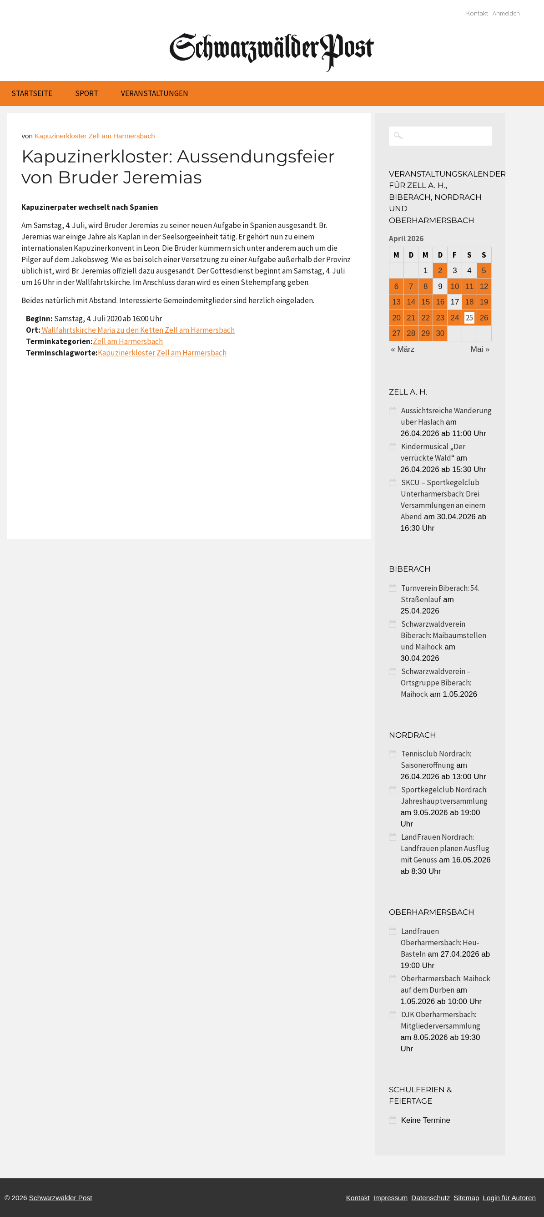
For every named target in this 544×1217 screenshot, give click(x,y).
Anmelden (506, 13)
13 (396, 302)
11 (469, 286)
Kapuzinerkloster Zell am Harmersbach (95, 136)
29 (425, 333)
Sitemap (466, 1198)
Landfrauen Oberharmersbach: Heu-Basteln (440, 942)
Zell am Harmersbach (128, 341)
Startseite (31, 93)
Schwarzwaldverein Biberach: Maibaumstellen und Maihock (443, 635)
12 (484, 286)
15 (425, 302)
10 (454, 286)
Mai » (480, 349)
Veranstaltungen (154, 93)
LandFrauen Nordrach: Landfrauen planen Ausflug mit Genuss (445, 848)
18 (469, 302)
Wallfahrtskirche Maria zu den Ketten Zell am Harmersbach (137, 330)
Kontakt (477, 13)
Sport (86, 93)
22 (425, 318)
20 (396, 318)
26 (484, 318)
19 (484, 302)
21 (411, 318)
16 (440, 302)
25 (469, 318)
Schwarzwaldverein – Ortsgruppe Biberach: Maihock (436, 682)
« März (402, 349)
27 (396, 333)
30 (440, 333)
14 (411, 302)
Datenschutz (430, 1198)
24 (454, 318)
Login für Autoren (509, 1198)
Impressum (390, 1198)
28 (411, 333)
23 (440, 318)
